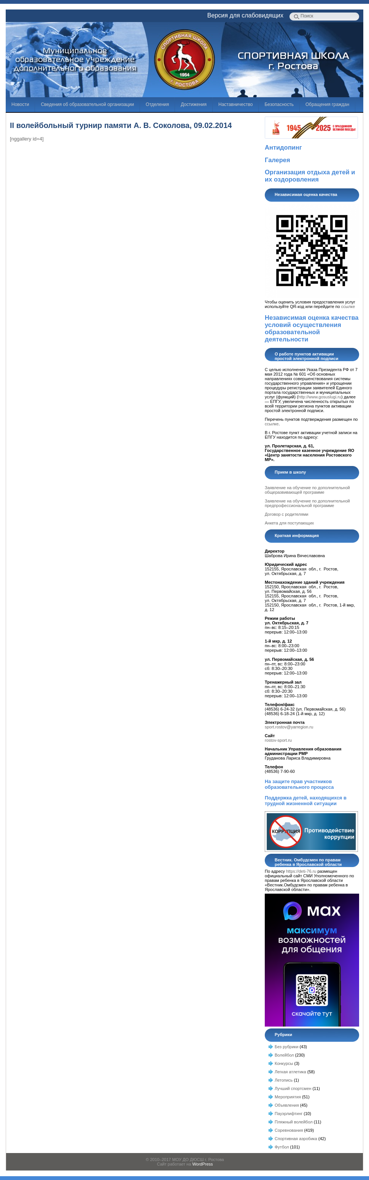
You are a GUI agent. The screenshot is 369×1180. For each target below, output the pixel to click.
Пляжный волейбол (294, 1122)
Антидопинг (283, 147)
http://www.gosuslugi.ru (319, 397)
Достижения (194, 104)
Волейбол (284, 1055)
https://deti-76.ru (301, 871)
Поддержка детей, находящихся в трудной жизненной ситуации (306, 800)
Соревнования (289, 1130)
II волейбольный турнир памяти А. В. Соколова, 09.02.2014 (121, 125)
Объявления (287, 1105)
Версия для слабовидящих (245, 15)
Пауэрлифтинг (288, 1113)
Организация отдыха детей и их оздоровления (310, 176)
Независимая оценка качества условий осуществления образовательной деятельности (312, 328)
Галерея (277, 159)
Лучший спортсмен (293, 1088)
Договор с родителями (286, 514)
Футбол (282, 1147)
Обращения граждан (327, 104)
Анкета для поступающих (289, 523)
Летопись (284, 1080)
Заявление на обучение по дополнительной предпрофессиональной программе (307, 503)
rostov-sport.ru (278, 740)
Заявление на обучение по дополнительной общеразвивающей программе (307, 489)
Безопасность (279, 104)
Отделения (157, 104)
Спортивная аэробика (296, 1138)
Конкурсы (284, 1063)
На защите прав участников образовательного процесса (299, 784)
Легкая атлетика (290, 1071)
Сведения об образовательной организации (87, 104)
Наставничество (235, 104)
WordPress (202, 1164)
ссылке (348, 306)
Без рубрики (286, 1046)
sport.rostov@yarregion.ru (289, 727)
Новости (20, 104)
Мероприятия (288, 1097)
